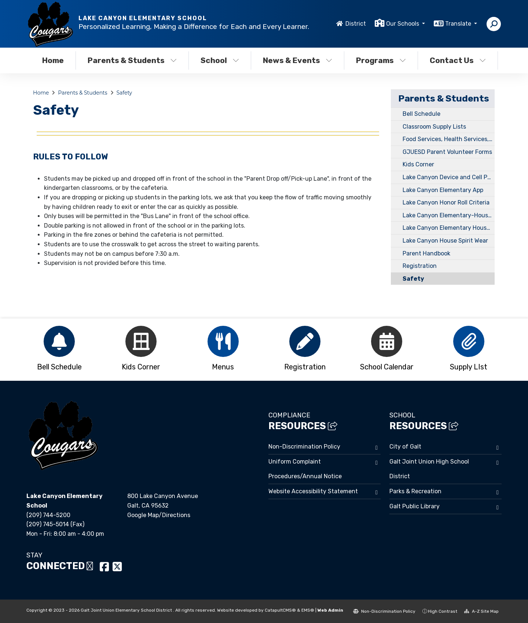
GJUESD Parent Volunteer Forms (447, 151)
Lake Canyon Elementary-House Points (449, 215)
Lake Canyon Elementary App (443, 190)
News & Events (297, 60)
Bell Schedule (421, 113)
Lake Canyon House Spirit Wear (445, 240)
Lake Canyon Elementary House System (449, 227)
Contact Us (458, 60)
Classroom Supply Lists (434, 126)
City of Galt (405, 446)
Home (53, 60)
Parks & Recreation (415, 491)
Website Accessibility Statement (313, 491)
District (355, 23)
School (220, 60)
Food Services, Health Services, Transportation (449, 139)
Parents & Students (132, 60)
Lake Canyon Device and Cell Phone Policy (449, 177)
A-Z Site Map (481, 611)
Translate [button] (459, 23)
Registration (420, 265)
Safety (124, 92)
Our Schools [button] (403, 23)
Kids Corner (418, 164)
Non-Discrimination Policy (304, 446)
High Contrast (442, 611)
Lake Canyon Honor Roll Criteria (446, 202)
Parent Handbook (426, 253)
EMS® (307, 610)
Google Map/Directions (158, 515)
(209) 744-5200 (48, 515)
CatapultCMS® (280, 610)
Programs (381, 60)
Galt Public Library (414, 506)
